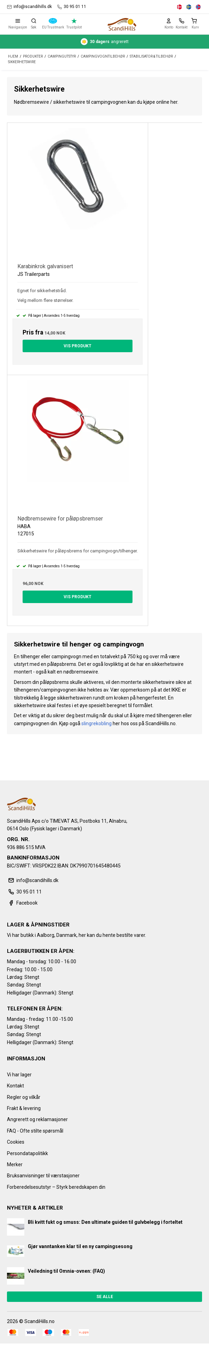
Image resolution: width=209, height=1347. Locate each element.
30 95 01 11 (71, 6)
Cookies (15, 1142)
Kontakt (15, 1085)
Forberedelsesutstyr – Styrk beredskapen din (56, 1187)
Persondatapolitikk (27, 1153)
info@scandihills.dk (29, 6)
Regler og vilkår (23, 1097)
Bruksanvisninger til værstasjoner (43, 1175)
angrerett (105, 41)
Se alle (104, 1296)
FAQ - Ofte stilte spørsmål (35, 1131)
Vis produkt (77, 346)
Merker (15, 1164)
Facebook (22, 903)
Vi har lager (19, 1074)
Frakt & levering (24, 1108)
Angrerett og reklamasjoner (37, 1119)
